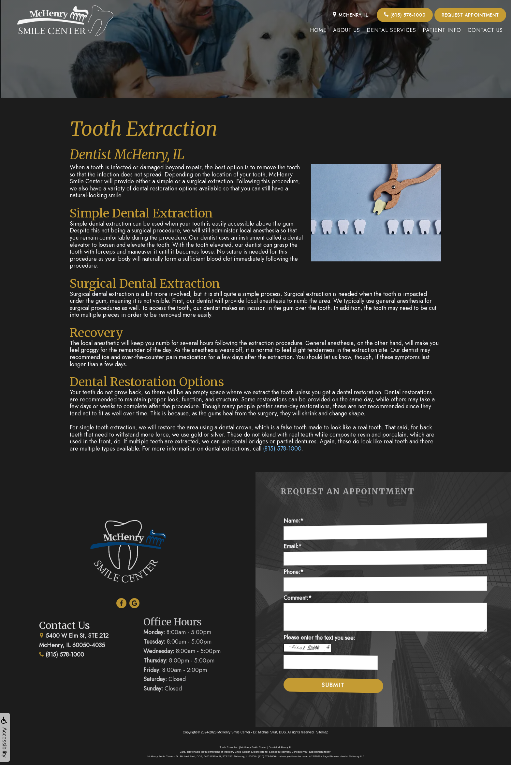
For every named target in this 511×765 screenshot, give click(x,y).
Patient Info (442, 30)
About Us (346, 30)
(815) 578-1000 (405, 15)
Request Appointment (470, 15)
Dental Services (391, 30)
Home (318, 30)
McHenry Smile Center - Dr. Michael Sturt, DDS (251, 732)
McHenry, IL (350, 15)
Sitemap (322, 732)
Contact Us (485, 30)
